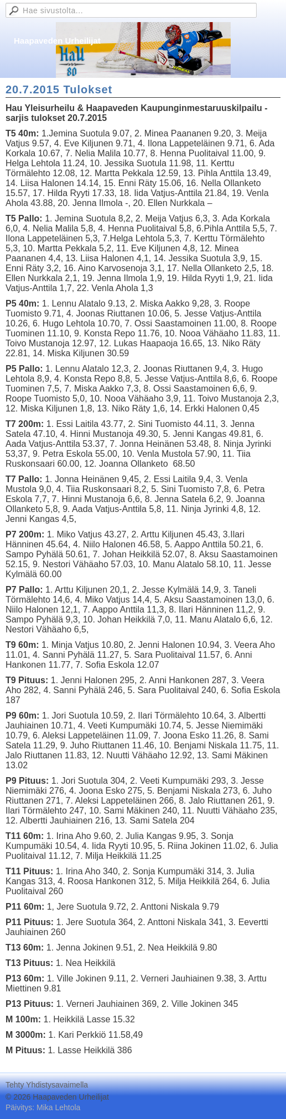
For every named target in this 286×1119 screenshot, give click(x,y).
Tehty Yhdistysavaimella (47, 1084)
